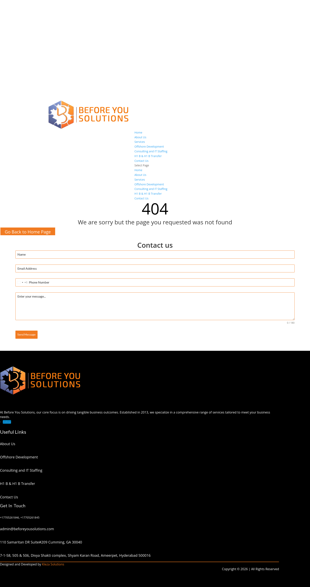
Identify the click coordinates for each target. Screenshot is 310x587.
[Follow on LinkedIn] (7, 422)
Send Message (26, 334)
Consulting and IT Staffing (150, 151)
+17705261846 (9, 517)
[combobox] (21, 282)
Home (138, 132)
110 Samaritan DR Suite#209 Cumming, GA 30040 (41, 542)
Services (139, 142)
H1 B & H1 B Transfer (148, 156)
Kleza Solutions (53, 564)
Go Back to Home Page (28, 231)
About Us (140, 137)
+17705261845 (29, 517)
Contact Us (141, 161)
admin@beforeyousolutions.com (27, 528)
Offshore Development (149, 146)
